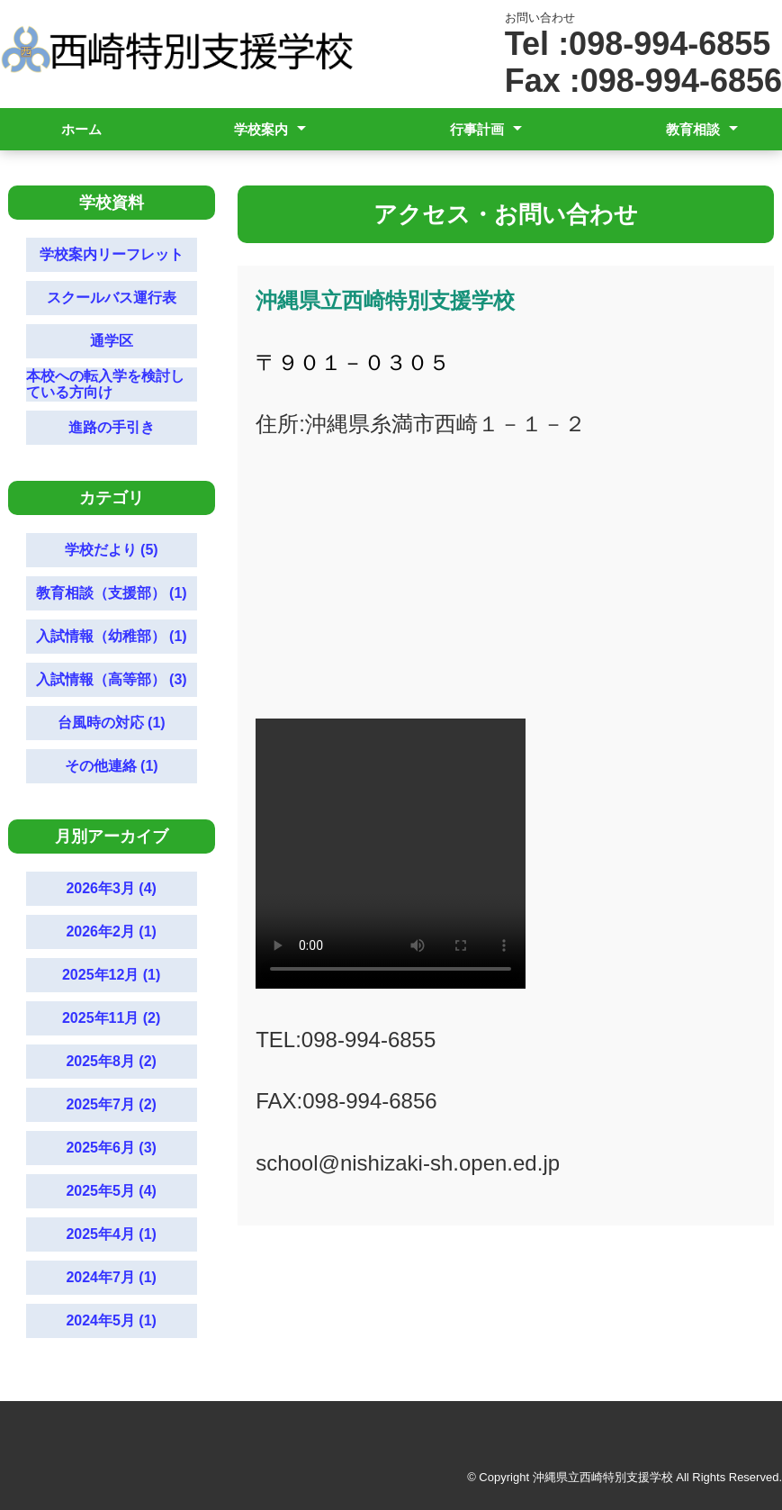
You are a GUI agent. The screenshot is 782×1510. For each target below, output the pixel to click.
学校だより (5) (111, 549)
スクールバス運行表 (111, 297)
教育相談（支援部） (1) (111, 593)
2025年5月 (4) (111, 1190)
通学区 (111, 340)
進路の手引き (111, 427)
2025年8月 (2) (111, 1061)
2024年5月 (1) (111, 1320)
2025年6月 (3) (111, 1147)
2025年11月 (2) (111, 1018)
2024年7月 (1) (111, 1277)
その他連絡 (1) (111, 765)
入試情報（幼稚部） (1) (111, 636)
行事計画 (477, 129)
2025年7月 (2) (111, 1104)
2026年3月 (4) (111, 888)
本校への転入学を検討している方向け (105, 384)
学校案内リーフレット (112, 254)
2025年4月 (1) (111, 1234)
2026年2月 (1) (111, 931)
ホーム (81, 129)
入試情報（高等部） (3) (111, 679)
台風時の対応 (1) (112, 722)
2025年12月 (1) (111, 974)
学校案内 (261, 129)
